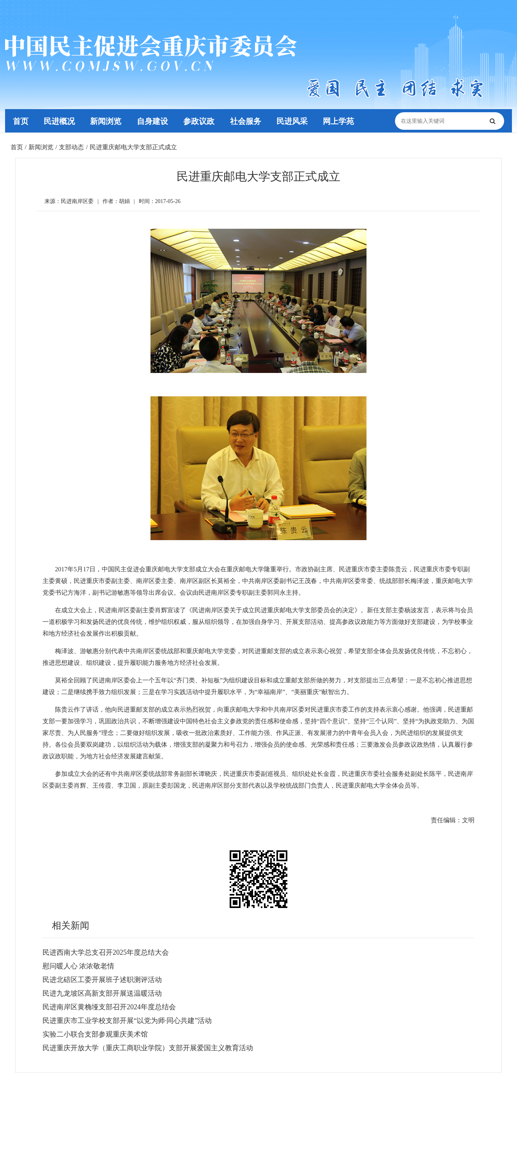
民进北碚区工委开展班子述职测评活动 (102, 980)
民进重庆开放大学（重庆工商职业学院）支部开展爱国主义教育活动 (147, 1048)
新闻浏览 (106, 121)
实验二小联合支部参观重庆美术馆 (95, 1034)
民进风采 (293, 121)
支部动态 (71, 147)
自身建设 (153, 121)
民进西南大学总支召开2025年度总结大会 (105, 952)
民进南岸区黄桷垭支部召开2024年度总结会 (109, 1007)
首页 (20, 121)
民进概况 (59, 121)
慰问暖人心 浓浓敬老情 (78, 966)
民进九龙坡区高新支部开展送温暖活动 (102, 993)
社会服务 (246, 121)
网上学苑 (340, 121)
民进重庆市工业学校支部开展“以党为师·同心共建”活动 (127, 1021)
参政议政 (200, 121)
